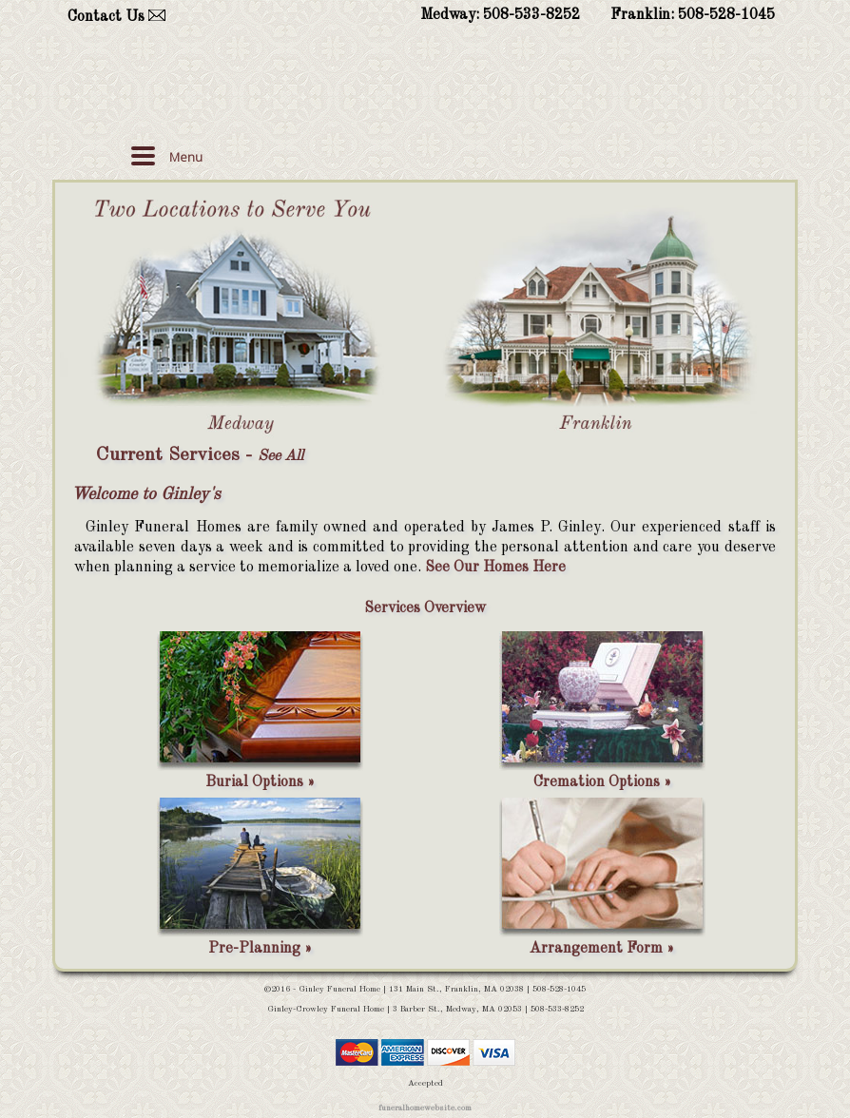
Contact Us (106, 17)
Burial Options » (260, 782)
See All (280, 456)
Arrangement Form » (602, 948)
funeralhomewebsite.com (425, 1108)
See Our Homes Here (495, 567)
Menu (186, 156)
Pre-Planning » (260, 948)
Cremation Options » (602, 782)
